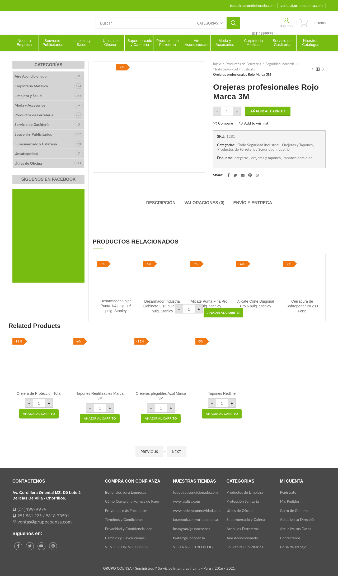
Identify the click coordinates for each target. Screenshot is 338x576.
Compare (225, 123)
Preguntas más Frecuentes (126, 510)
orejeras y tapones (266, 158)
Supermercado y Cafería (246, 519)
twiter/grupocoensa (189, 538)
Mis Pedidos (289, 501)
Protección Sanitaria (243, 501)
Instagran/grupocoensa (191, 528)
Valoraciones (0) (204, 203)
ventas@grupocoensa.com (44, 522)
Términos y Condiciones (124, 519)
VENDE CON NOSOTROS (126, 547)
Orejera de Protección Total (39, 393)
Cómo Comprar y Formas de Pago (132, 501)
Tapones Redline (222, 393)
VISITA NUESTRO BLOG (193, 547)
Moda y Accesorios (30, 105)
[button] (223, 312)
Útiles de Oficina (28, 163)
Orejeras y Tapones (297, 145)
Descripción (160, 203)
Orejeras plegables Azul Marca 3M (161, 395)
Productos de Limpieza (245, 492)
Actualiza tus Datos (295, 528)
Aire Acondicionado (31, 76)
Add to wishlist (256, 123)
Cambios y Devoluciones (125, 538)
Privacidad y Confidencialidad (128, 528)
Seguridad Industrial (280, 64)
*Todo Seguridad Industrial (233, 69)
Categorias (207, 23)
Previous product (312, 69)
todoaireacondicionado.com (195, 492)
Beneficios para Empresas (125, 492)
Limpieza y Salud (28, 95)
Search (233, 23)
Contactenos (290, 538)
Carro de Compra (294, 510)
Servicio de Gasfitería (32, 124)
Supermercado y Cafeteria (36, 144)
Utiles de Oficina (240, 510)
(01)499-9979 (31, 509)
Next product (323, 69)
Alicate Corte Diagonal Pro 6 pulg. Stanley (255, 303)
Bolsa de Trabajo (293, 547)
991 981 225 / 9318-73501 (43, 515)
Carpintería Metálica (31, 86)
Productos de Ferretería (243, 64)
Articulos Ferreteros (243, 528)
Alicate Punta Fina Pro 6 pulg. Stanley (209, 303)
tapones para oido (298, 158)
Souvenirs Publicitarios (33, 134)
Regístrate (288, 492)
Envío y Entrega (252, 203)
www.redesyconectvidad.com (196, 510)
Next (176, 452)
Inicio (217, 64)
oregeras (241, 158)
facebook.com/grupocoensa (195, 519)
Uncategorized (26, 153)
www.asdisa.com (186, 501)
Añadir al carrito (268, 111)
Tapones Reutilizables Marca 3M (100, 395)
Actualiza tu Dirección (297, 519)
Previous (149, 452)
